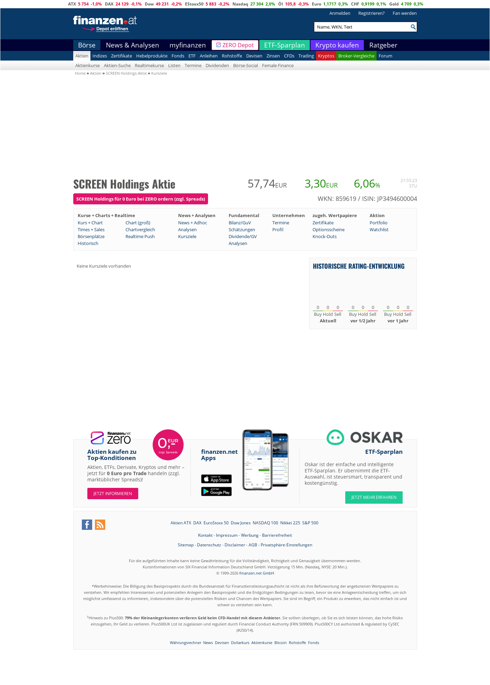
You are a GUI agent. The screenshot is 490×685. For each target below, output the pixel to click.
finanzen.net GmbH (256, 573)
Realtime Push (140, 236)
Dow (149, 4)
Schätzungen (242, 229)
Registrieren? (371, 13)
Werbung (250, 535)
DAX (109, 4)
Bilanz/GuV (240, 223)
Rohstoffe (232, 56)
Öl (280, 4)
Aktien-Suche (117, 65)
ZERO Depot (238, 45)
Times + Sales (91, 229)
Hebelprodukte (151, 56)
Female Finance (278, 65)
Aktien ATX (181, 523)
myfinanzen (188, 45)
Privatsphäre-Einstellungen (286, 545)
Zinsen (273, 56)
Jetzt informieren (113, 493)
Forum (385, 56)
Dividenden (217, 65)
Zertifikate (121, 56)
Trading (306, 56)
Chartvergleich (140, 229)
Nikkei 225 (290, 523)
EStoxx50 (194, 4)
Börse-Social (245, 65)
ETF (192, 56)
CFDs (289, 56)
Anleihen (209, 56)
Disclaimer (235, 545)
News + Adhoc (192, 223)
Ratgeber (383, 45)
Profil (277, 229)
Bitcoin (280, 642)
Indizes (99, 56)
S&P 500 (310, 523)
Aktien (81, 56)
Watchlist (379, 229)
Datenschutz (209, 545)
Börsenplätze (91, 236)
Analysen (187, 229)
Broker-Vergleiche (356, 56)
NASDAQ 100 (265, 523)
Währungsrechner (185, 642)
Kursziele (187, 236)
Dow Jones (241, 523)
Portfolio (379, 223)
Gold (394, 4)
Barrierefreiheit (277, 535)
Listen (174, 65)
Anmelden (339, 13)
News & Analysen (132, 45)
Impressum (227, 535)
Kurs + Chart (90, 223)
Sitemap (186, 545)
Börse (87, 45)
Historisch (88, 243)
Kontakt (205, 535)
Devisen (254, 56)
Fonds (178, 56)
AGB (253, 545)
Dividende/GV (243, 236)
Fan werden (405, 13)
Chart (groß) (138, 223)
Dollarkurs (240, 642)
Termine (193, 65)
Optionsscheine (329, 229)
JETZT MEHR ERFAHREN (373, 497)
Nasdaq (240, 4)
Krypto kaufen (337, 45)
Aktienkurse (87, 65)
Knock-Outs (325, 236)
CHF (355, 4)
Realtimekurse (149, 65)
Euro (316, 4)
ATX (72, 4)
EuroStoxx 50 (216, 523)
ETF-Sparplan (284, 45)
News (208, 642)
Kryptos (326, 56)
